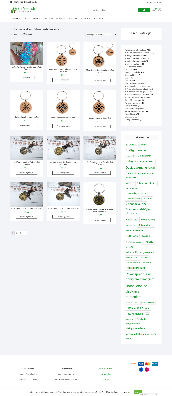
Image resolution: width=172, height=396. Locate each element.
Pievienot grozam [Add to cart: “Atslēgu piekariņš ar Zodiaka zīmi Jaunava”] (26, 173)
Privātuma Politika (105, 369)
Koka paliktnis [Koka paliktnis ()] (130, 225)
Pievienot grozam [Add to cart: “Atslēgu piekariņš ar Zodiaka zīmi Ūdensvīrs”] (100, 173)
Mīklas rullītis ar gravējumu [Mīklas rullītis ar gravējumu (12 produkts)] (140, 252)
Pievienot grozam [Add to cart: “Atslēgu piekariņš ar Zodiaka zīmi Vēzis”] (63, 217)
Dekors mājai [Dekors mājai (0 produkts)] (130, 184)
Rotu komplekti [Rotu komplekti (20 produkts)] (134, 313)
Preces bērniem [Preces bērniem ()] (133, 262)
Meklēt (144, 10)
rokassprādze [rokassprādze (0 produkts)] (147, 262)
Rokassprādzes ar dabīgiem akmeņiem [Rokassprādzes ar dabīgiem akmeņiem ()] (140, 276)
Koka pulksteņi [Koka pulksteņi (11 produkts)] (146, 225)
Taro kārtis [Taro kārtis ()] (141, 319)
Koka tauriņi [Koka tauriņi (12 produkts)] (132, 236)
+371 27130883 (16, 2)
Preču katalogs (33, 19)
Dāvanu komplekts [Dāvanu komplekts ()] (133, 199)
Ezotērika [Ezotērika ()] (148, 198)
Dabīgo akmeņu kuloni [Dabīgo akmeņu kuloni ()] (140, 167)
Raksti (97, 19)
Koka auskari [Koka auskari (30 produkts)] (148, 219)
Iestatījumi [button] (126, 392)
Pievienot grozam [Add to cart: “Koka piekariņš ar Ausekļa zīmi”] (26, 125)
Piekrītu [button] (137, 392)
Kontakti (60, 19)
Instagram (157, 2)
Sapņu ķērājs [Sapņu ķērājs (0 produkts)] (129, 319)
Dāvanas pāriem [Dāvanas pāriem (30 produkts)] (146, 183)
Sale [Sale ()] (147, 314)
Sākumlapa (17, 19)
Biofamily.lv (26, 9)
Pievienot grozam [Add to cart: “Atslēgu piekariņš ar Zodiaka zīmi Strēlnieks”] (63, 173)
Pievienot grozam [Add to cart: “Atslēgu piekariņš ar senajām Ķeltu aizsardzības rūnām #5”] (100, 220)
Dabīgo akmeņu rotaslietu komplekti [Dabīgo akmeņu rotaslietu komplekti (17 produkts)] (140, 175)
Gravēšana (73, 19)
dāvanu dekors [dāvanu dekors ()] (131, 188)
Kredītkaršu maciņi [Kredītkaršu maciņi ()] (133, 242)
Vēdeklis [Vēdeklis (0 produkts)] (128, 338)
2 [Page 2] (16, 233)
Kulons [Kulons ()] (148, 241)
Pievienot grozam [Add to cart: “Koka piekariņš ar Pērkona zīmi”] (63, 126)
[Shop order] (100, 34)
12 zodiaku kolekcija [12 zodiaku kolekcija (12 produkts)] (136, 144)
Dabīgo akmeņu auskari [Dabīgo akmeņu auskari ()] (140, 161)
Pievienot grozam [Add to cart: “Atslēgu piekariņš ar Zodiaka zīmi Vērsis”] (26, 217)
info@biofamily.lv (31, 2)
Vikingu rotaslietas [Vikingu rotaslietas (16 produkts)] (136, 328)
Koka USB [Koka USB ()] (146, 236)
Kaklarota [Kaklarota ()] (131, 219)
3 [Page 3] (20, 233)
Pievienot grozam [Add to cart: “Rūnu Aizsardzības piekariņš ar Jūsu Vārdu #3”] (100, 80)
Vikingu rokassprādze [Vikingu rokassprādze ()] (133, 323)
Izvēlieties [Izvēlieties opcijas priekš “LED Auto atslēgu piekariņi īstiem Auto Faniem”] (26, 77)
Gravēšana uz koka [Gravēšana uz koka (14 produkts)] (136, 203)
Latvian (143, 395)
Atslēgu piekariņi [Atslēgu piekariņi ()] (136, 150)
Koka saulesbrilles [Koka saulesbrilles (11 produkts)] (135, 230)
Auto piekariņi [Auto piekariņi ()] (130, 156)
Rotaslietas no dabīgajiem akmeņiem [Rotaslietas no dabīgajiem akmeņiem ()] (136, 291)
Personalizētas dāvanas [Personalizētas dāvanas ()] (137, 257)
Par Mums (48, 19)
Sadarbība (86, 19)
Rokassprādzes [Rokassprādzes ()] (136, 267)
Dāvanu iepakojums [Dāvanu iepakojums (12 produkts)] (136, 193)
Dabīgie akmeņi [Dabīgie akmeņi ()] (145, 156)
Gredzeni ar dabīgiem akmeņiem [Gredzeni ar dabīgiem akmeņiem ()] (138, 211)
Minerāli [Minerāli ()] (129, 247)
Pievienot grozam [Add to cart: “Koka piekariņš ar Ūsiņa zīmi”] (100, 126)
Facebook (149, 2)
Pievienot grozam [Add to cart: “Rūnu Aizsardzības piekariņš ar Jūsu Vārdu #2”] (63, 80)
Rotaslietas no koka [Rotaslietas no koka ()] (138, 308)
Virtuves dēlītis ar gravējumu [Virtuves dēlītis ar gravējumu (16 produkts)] (141, 333)
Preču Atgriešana (105, 374)
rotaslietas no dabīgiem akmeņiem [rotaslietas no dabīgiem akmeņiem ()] (140, 303)
